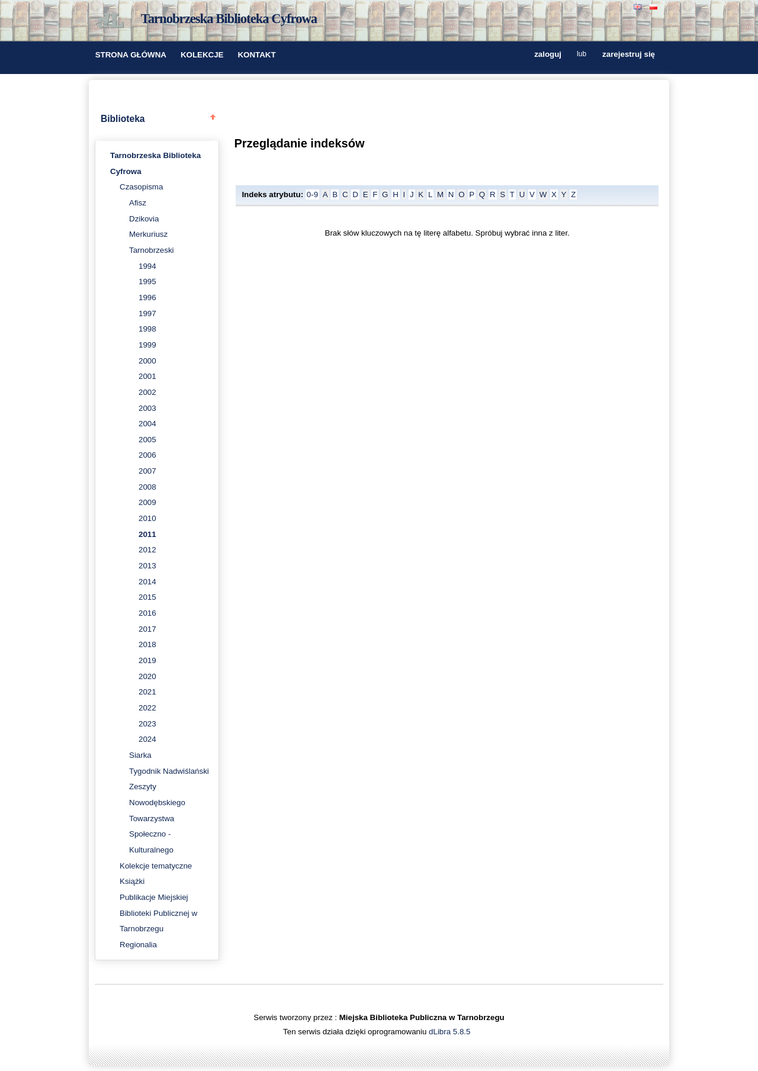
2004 (147, 423)
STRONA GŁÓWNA (130, 54)
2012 (147, 549)
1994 (147, 266)
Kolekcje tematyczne (156, 865)
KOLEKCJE (202, 54)
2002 (147, 392)
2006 (147, 455)
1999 (147, 344)
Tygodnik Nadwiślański (169, 771)
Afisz (137, 202)
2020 (147, 676)
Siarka (140, 755)
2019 (147, 660)
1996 (147, 297)
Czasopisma (141, 186)
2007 (147, 471)
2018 (147, 644)
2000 (147, 360)
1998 (147, 328)
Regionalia (138, 944)
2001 (147, 376)
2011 (147, 534)
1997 (147, 313)
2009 (147, 502)
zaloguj (547, 55)
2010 (147, 518)
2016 (147, 613)
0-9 (312, 194)
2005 (147, 439)
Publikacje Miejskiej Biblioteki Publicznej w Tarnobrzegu (158, 913)
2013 (147, 565)
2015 (147, 597)
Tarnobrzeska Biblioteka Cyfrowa (229, 18)
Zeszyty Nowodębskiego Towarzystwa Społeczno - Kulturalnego (157, 818)
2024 (147, 739)
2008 (147, 487)
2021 (147, 691)
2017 (147, 629)
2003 (147, 408)
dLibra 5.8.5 (451, 1031)
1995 (147, 281)
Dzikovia (144, 218)
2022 (147, 707)
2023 (147, 723)
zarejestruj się (628, 55)
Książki (132, 881)
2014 (147, 581)
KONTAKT (256, 54)
